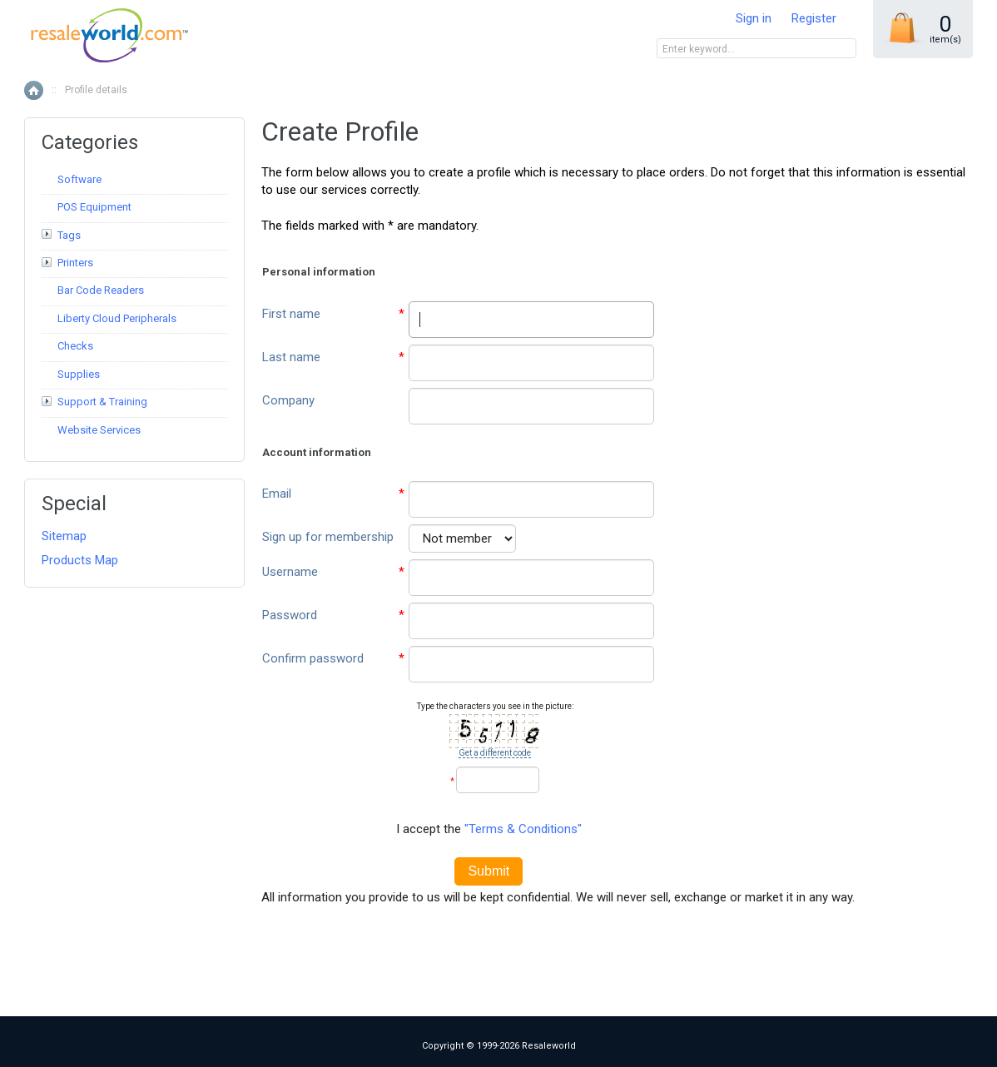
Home (33, 90)
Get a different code (495, 752)
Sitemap (64, 536)
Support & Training (102, 401)
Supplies (78, 374)
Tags (69, 235)
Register (813, 18)
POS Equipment (94, 207)
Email (276, 493)
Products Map (80, 560)
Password (289, 615)
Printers (75, 262)
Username (290, 571)
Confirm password (313, 658)
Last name (291, 357)
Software (79, 179)
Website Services (99, 430)
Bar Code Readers (100, 290)
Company (288, 400)
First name (291, 313)
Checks (75, 346)
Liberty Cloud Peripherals (116, 318)
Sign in (753, 18)
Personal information (318, 272)
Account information (316, 452)
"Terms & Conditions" (523, 828)
